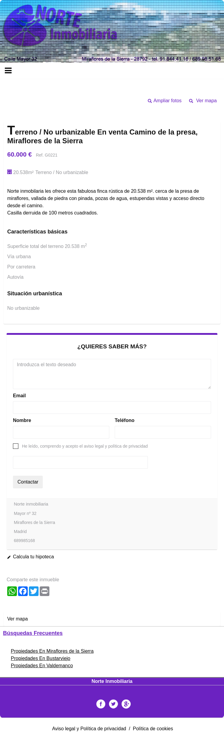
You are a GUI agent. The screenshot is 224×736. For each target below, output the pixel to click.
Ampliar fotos (168, 100)
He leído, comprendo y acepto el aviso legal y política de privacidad (85, 446)
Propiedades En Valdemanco (42, 665)
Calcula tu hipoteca (33, 556)
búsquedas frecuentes (33, 633)
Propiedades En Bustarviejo (40, 658)
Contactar (27, 481)
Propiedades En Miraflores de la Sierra (52, 651)
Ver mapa (206, 100)
